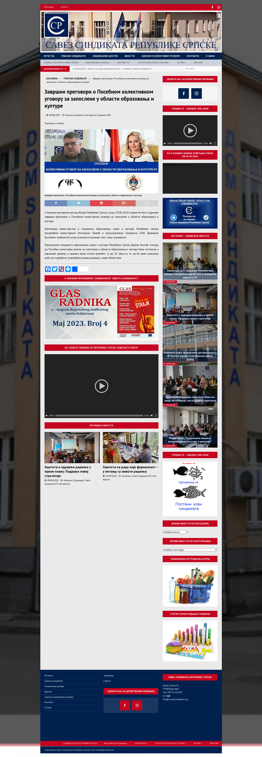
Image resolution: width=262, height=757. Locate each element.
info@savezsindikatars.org (175, 698)
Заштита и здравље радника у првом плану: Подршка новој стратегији (68, 470)
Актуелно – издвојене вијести (190, 235)
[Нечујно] (151, 415)
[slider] (99, 415)
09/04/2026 (52, 479)
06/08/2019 (54, 114)
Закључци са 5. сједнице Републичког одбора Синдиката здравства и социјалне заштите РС (190, 273)
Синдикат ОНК (104, 114)
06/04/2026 (170, 445)
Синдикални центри (105, 55)
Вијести (130, 55)
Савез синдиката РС (142, 475)
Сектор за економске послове (153, 62)
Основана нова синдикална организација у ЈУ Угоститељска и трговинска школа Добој (190, 355)
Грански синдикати (73, 55)
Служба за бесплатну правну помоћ (61, 62)
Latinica (64, 7)
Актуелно (68, 479)
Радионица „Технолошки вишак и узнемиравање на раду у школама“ (190, 439)
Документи (123, 62)
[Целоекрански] (156, 415)
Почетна (49, 55)
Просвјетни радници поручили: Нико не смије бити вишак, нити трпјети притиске (190, 398)
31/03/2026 (111, 475)
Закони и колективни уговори (161, 55)
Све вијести (90, 114)
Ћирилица (49, 7)
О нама (210, 55)
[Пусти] (46, 415)
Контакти (193, 55)
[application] (101, 386)
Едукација (79, 479)
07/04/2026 (170, 404)
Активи (181, 62)
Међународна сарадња (97, 62)
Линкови (198, 62)
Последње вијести (101, 424)
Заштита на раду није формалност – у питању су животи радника (130, 468)
